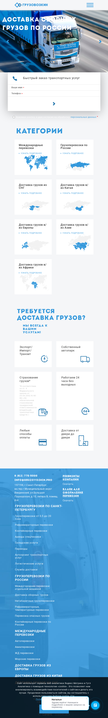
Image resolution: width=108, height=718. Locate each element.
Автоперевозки (24, 641)
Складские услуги (26, 542)
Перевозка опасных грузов (32, 615)
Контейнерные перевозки (31, 530)
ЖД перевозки (24, 653)
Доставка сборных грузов (31, 594)
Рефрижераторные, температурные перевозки (32, 608)
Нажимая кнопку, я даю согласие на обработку (56, 117)
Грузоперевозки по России (32, 578)
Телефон (16, 93)
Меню (90, 5)
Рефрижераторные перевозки (34, 524)
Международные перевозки (30, 633)
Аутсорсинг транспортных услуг (31, 556)
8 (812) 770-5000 (26, 476)
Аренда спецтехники (28, 536)
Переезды (21, 548)
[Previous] (7, 41)
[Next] (100, 41)
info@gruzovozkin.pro (33, 480)
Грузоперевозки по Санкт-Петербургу (38, 508)
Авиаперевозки (25, 647)
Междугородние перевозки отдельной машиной (32, 587)
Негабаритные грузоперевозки (34, 600)
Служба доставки (26, 569)
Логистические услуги (29, 563)
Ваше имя (16, 87)
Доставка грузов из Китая (38, 676)
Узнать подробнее (31, 153)
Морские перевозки (27, 659)
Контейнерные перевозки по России (33, 623)
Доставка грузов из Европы (33, 667)
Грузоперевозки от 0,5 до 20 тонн (33, 517)
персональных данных (83, 117)
